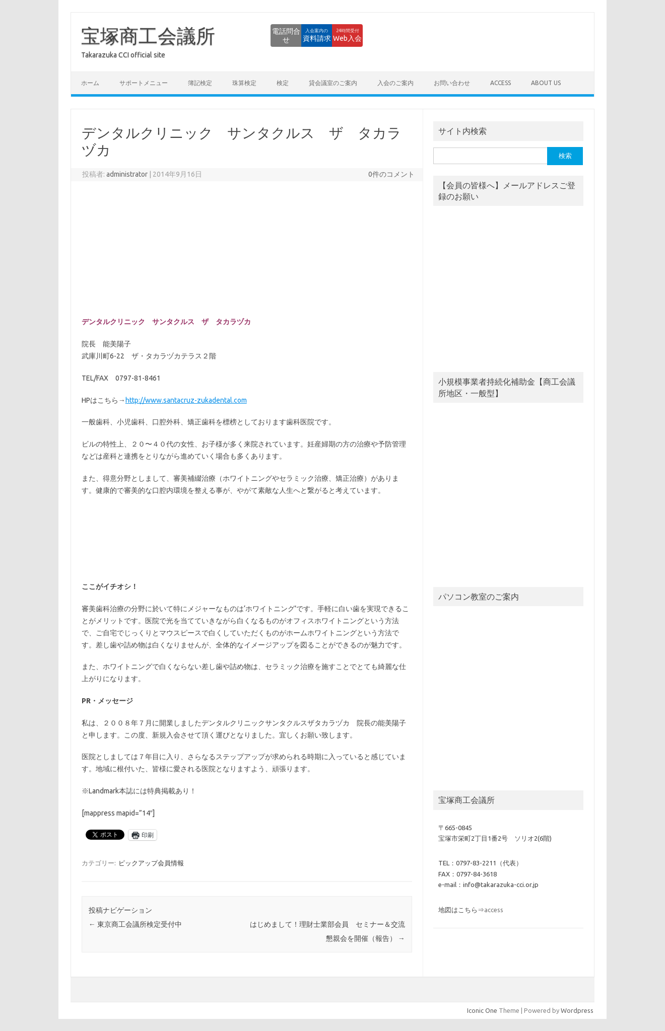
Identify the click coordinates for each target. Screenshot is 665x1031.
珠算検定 (244, 83)
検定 (283, 83)
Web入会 (335, 35)
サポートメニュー (143, 83)
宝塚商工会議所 (148, 35)
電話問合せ (224, 35)
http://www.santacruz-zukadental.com (186, 400)
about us (546, 83)
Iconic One (482, 1010)
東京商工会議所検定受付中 (135, 924)
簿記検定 (200, 83)
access (500, 83)
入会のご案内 (395, 83)
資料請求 (279, 35)
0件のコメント (391, 174)
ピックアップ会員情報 (151, 862)
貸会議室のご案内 (333, 83)
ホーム (90, 83)
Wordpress (577, 1010)
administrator (127, 174)
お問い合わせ (452, 83)
